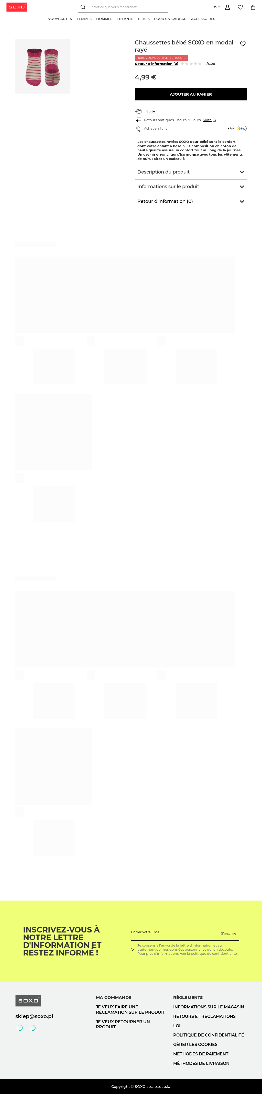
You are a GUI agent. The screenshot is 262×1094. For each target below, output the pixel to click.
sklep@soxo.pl (34, 1016)
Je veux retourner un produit (123, 1024)
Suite (150, 111)
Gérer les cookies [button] (195, 1044)
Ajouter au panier (191, 94)
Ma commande (114, 997)
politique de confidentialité (208, 1035)
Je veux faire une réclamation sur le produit (130, 1010)
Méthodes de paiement (200, 1054)
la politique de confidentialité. (212, 953)
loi (176, 1025)
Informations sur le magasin (208, 1007)
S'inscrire (228, 933)
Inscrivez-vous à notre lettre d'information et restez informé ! (62, 941)
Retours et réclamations (204, 1016)
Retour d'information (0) (156, 64)
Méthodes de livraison (201, 1063)
